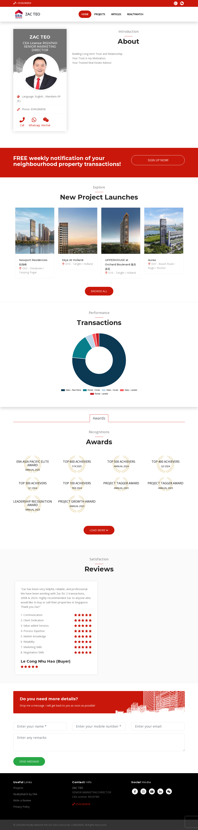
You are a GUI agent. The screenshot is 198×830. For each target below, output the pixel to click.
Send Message (29, 761)
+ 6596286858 (22, 3)
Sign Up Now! (158, 160)
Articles (116, 14)
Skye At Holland (72, 260)
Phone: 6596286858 (31, 109)
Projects (99, 14)
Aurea (152, 260)
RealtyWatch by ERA (25, 794)
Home (85, 14)
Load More (99, 530)
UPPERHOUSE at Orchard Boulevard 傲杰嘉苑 (120, 264)
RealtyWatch (135, 14)
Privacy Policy (21, 806)
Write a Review (22, 800)
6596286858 (81, 804)
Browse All (99, 291)
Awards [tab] (99, 418)
